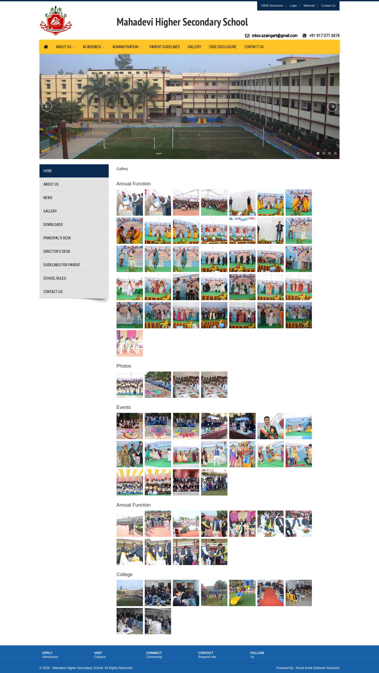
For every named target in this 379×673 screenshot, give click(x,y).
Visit (117, 655)
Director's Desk (56, 251)
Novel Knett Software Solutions (318, 668)
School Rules (54, 278)
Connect (169, 655)
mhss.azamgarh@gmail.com (274, 35)
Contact (221, 655)
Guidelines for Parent (61, 265)
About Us (51, 184)
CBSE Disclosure (272, 5)
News (47, 198)
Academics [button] (93, 47)
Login (293, 5)
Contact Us (328, 5)
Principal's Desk (57, 238)
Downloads (53, 224)
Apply (65, 655)
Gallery (194, 47)
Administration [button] (127, 47)
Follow (273, 655)
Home (47, 171)
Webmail (309, 5)
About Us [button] (65, 47)
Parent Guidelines (164, 47)
